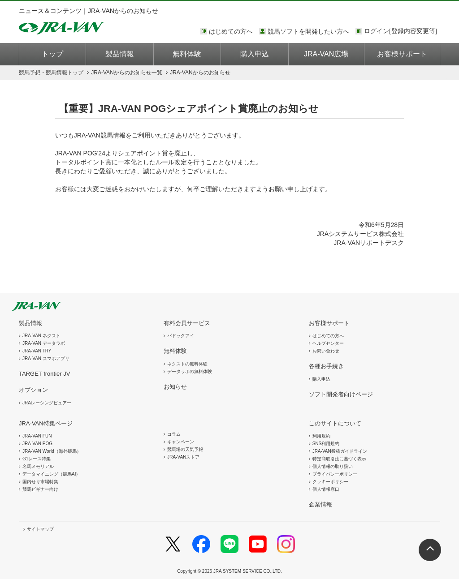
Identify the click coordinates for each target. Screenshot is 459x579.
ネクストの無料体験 (187, 363)
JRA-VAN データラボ (43, 343)
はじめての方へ (231, 31)
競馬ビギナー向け (40, 489)
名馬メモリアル (38, 466)
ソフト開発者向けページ (341, 394)
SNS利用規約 (326, 443)
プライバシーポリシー (334, 474)
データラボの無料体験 (189, 371)
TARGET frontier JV (44, 373)
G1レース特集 (36, 458)
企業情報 (320, 504)
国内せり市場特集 (40, 481)
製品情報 (119, 54)
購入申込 (254, 54)
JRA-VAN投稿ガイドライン (339, 451)
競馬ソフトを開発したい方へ (308, 31)
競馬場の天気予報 (185, 449)
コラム (174, 434)
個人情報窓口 (325, 489)
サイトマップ (40, 529)
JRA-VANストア (183, 457)
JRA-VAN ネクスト (41, 335)
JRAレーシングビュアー (46, 402)
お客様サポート (402, 54)
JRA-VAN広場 (326, 54)
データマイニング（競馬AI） (51, 474)
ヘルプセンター (328, 343)
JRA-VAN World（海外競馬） (51, 451)
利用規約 (321, 435)
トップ (52, 54)
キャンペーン (180, 441)
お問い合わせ (325, 350)
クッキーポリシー (330, 481)
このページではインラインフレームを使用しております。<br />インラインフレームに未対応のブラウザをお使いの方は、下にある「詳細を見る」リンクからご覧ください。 (402, 31)
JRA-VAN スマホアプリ (45, 358)
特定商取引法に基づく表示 (339, 458)
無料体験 (187, 54)
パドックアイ (180, 335)
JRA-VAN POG (37, 443)
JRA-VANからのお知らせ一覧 (126, 72)
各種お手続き (326, 366)
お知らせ (175, 386)
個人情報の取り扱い (332, 466)
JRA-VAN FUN (37, 435)
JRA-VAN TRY (36, 350)
